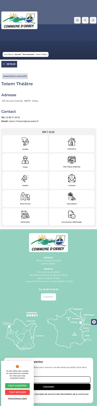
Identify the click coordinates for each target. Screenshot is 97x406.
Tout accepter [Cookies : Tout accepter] (17, 385)
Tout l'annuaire (28, 54)
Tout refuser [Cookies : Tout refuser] (17, 392)
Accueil (18, 54)
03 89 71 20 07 (50, 289)
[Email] (48, 379)
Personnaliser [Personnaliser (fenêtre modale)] (17, 399)
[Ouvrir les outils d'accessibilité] (94, 322)
